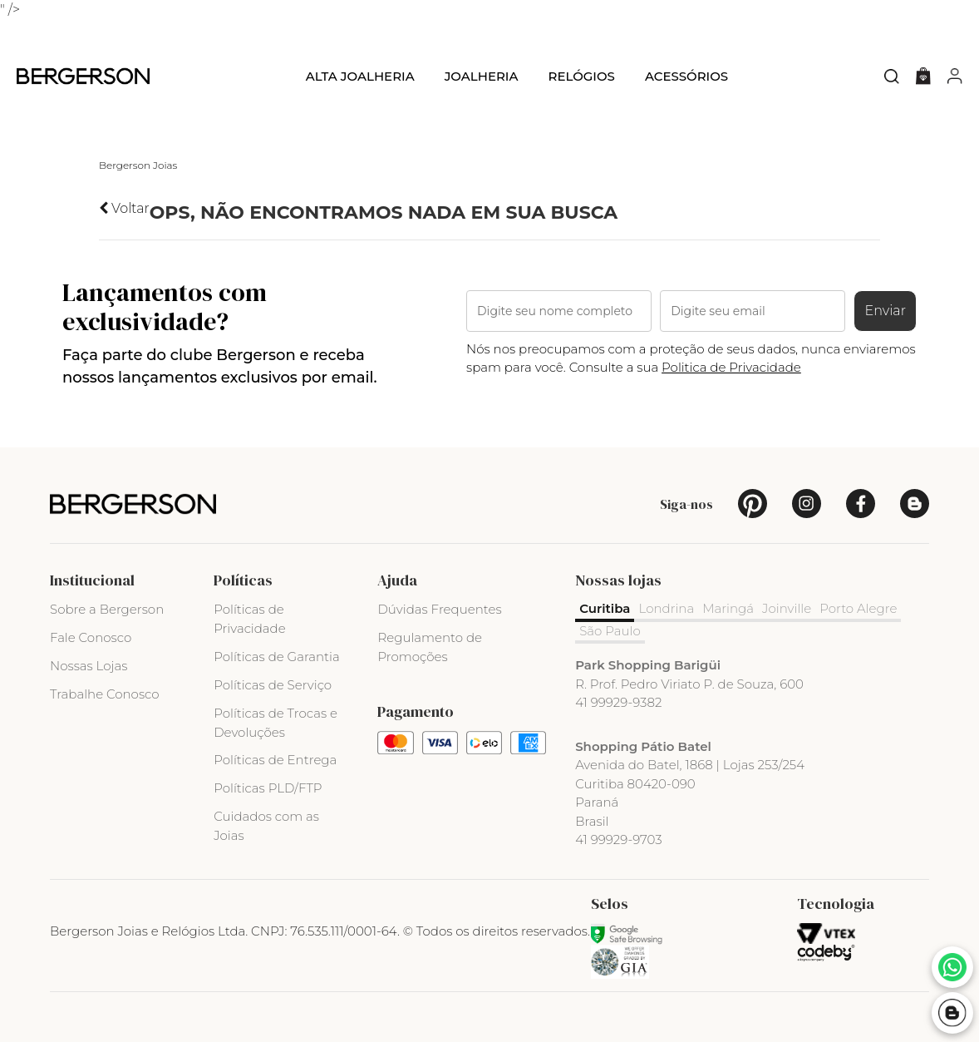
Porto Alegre (858, 608)
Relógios (581, 76)
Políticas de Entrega (275, 760)
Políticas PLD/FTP (268, 788)
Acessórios (686, 76)
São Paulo (610, 631)
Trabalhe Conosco (105, 694)
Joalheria (482, 76)
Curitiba (604, 608)
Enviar (885, 311)
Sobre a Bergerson (107, 609)
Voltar (124, 208)
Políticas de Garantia (277, 656)
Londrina (666, 608)
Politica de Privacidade (731, 367)
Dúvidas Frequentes (439, 609)
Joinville (786, 608)
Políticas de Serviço (273, 685)
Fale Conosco (90, 637)
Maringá (728, 608)
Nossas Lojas (88, 666)
